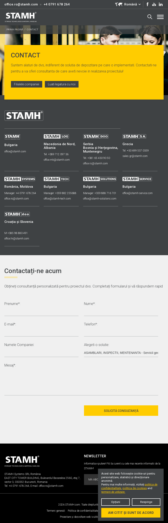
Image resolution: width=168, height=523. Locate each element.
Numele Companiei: (19, 345)
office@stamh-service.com (137, 193)
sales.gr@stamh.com (135, 156)
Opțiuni (115, 502)
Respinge (146, 502)
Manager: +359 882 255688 (60, 193)
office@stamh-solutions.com (99, 198)
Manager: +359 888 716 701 (99, 193)
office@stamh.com (15, 151)
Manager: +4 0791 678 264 (20, 193)
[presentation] (37, 410)
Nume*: (89, 304)
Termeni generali (56, 510)
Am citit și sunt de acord (131, 513)
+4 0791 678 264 (57, 4)
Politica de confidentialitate (83, 510)
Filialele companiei (26, 84)
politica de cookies (134, 488)
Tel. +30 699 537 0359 (135, 150)
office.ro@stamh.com (21, 4)
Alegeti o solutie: (96, 345)
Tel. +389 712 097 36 (56, 154)
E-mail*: (10, 324)
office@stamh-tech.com (57, 198)
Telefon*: (91, 324)
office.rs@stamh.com (95, 163)
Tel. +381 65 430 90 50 (96, 158)
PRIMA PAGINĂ (15, 29)
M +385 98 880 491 (16, 233)
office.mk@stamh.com (57, 159)
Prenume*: (12, 304)
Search (149, 16)
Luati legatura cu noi (61, 84)
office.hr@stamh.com (16, 238)
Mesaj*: (10, 365)
